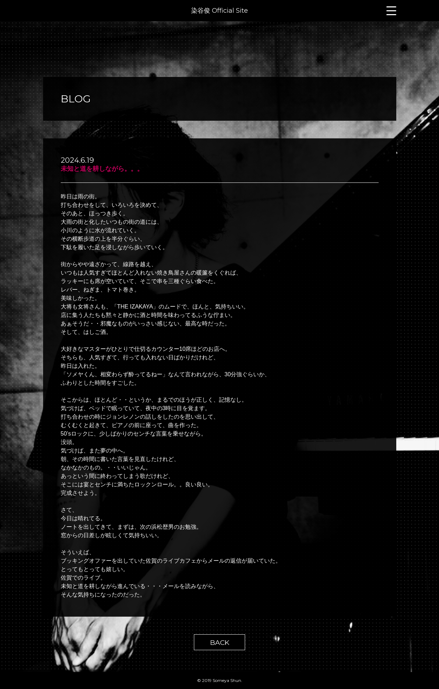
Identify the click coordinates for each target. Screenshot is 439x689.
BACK (219, 642)
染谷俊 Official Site (219, 10)
